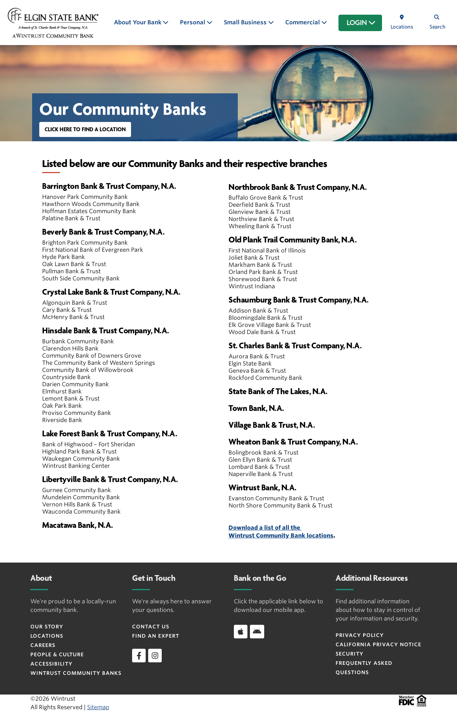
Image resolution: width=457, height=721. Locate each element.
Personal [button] (193, 22)
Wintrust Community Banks (75, 673)
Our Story (46, 626)
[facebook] (139, 655)
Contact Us (150, 626)
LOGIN (361, 23)
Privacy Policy (360, 635)
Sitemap (98, 707)
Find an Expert (155, 636)
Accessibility (51, 664)
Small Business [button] (246, 22)
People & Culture (57, 654)
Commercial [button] (303, 22)
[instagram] (155, 655)
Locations (46, 636)
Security (349, 654)
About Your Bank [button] (138, 22)
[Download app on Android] (257, 631)
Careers (42, 645)
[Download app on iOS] (240, 631)
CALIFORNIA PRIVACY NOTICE (378, 644)
